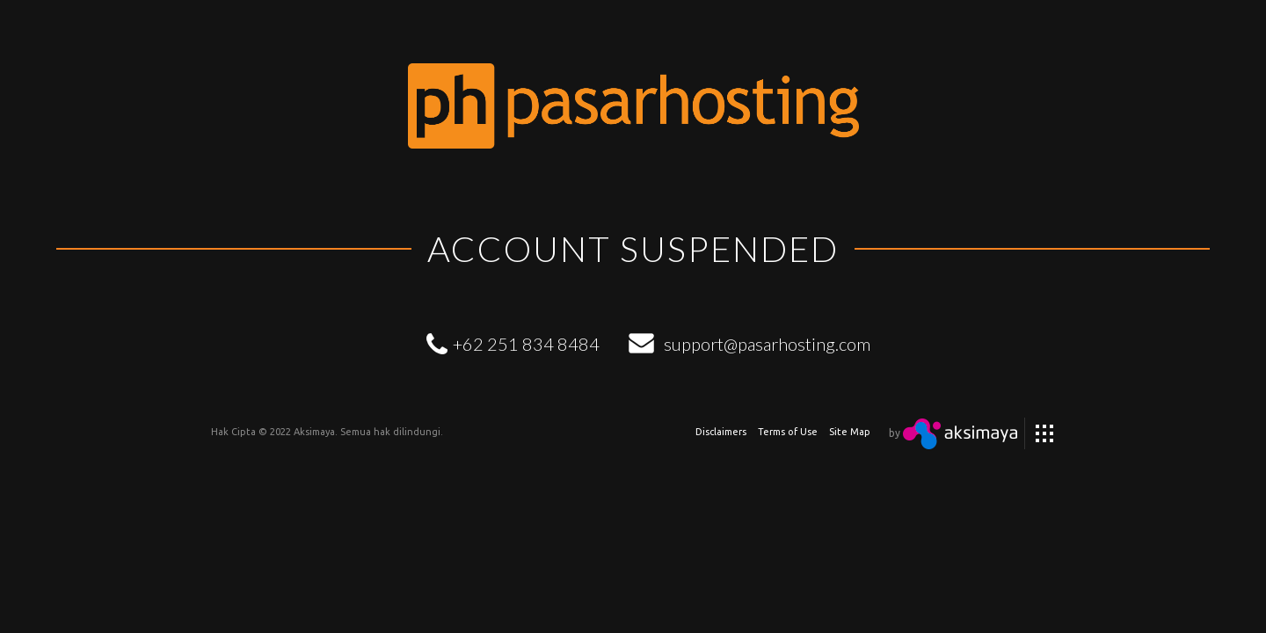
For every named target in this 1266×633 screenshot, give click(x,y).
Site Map (849, 431)
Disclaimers (720, 431)
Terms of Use (788, 431)
